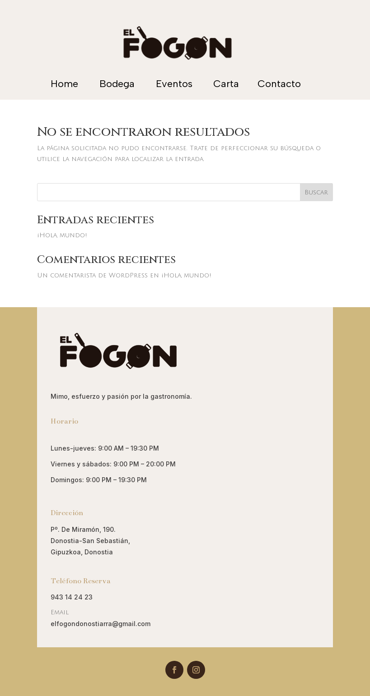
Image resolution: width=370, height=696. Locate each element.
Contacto (279, 84)
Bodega (117, 84)
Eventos (174, 84)
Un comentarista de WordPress (92, 275)
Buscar (316, 192)
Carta (226, 84)
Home (64, 84)
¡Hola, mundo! (62, 235)
